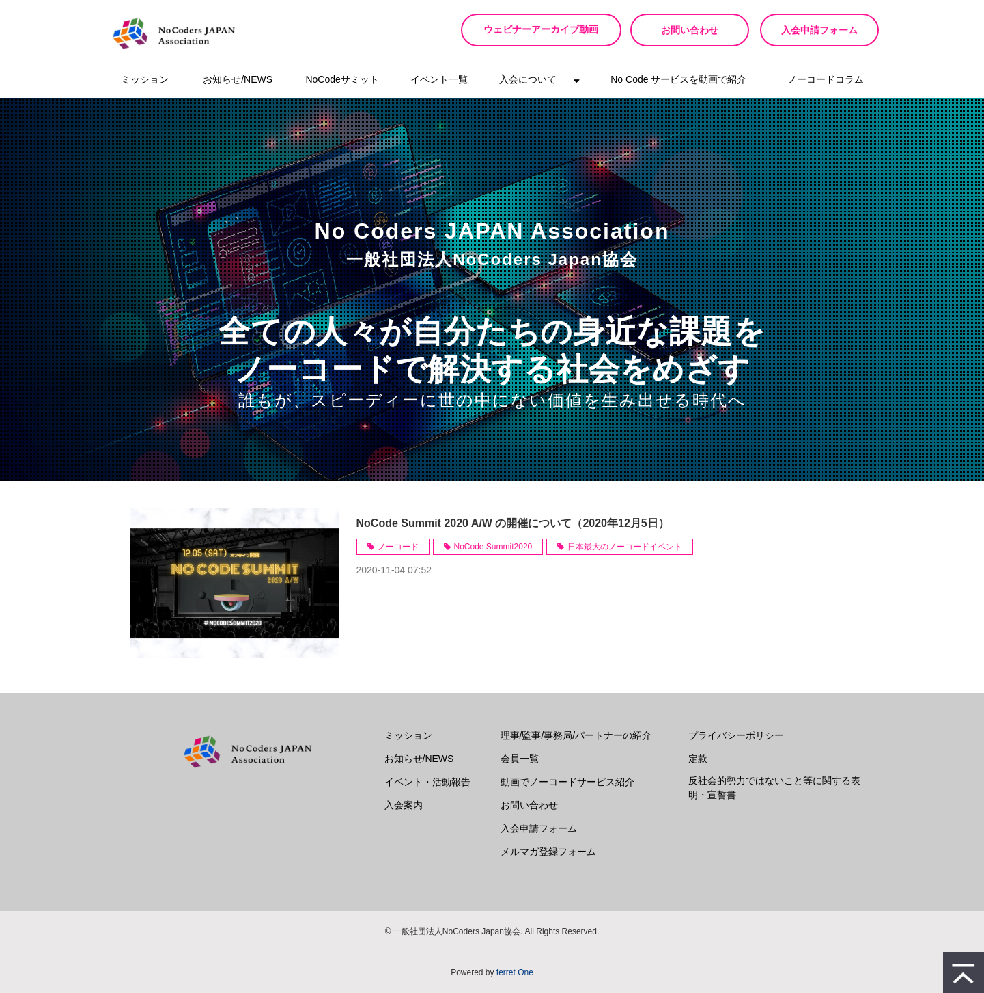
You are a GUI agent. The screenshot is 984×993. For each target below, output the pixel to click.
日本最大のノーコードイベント (624, 547)
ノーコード (398, 547)
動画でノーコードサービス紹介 (567, 781)
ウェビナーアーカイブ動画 (546, 30)
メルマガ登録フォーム (548, 851)
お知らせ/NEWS (237, 79)
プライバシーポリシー (736, 735)
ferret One (514, 972)
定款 (697, 758)
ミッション (145, 79)
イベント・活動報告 (427, 781)
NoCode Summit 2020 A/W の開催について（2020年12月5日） (512, 523)
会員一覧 (520, 758)
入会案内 (403, 805)
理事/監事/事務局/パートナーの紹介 (576, 735)
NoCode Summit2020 (493, 547)
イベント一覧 (439, 79)
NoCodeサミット (341, 79)
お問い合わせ (689, 30)
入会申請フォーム (819, 30)
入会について (528, 79)
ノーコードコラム (825, 79)
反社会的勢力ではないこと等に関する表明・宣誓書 (774, 787)
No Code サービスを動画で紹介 (678, 79)
